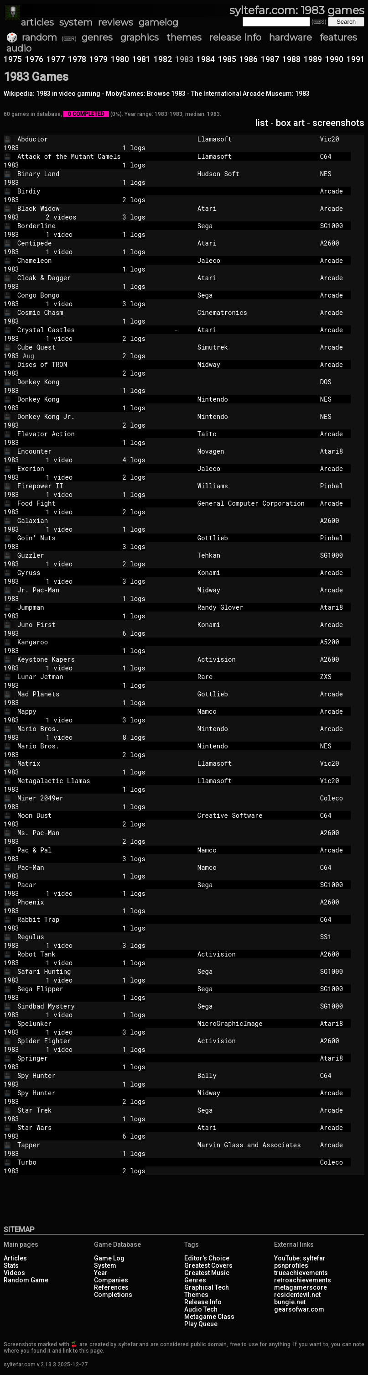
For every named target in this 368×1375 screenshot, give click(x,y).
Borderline (94, 225)
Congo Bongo (94, 295)
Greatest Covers (208, 1265)
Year (101, 1272)
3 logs (89, 546)
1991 (356, 59)
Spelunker (94, 1023)
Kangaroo (94, 642)
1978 (77, 59)
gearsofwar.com (299, 1309)
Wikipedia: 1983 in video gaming (52, 93)
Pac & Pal (94, 850)
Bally (254, 1075)
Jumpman (94, 607)
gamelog (158, 22)
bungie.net (290, 1302)
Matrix (94, 763)
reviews (115, 22)
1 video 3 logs (89, 303)
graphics (139, 37)
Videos (14, 1272)
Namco (254, 711)
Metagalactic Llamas (94, 780)
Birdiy (94, 191)
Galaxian (94, 520)
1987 (270, 59)
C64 (331, 156)
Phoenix (94, 902)
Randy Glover (254, 607)
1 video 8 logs (89, 737)
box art (290, 122)
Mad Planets (94, 694)
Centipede (94, 243)
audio (18, 48)
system (76, 22)
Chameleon (94, 260)
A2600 (331, 243)
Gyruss (94, 572)
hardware (290, 37)
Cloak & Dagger (94, 277)
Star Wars (94, 1127)
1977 (56, 59)
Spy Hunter (94, 1075)
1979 (98, 59)
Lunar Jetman (94, 676)
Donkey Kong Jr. (94, 416)
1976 (34, 59)
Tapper (94, 1144)
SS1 (331, 936)
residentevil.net (297, 1294)
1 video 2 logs (89, 338)
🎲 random (31, 37)
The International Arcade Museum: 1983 (250, 93)
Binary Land (94, 173)
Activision (254, 659)
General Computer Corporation (254, 503)
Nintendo (254, 399)
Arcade (331, 191)
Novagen (254, 451)
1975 (13, 59)
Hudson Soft (254, 173)
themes (184, 37)
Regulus (94, 936)
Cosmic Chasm (94, 312)
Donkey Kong (94, 381)
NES (331, 173)
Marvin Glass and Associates (254, 1144)
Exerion (94, 468)
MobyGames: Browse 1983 (146, 93)
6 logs (89, 633)
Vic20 (331, 139)
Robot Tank (94, 954)
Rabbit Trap (94, 919)
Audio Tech (201, 1309)
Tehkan (254, 555)
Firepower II (94, 485)
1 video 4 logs (89, 459)
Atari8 (331, 451)
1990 (334, 59)
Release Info (203, 1302)
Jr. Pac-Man (94, 590)
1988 (291, 59)
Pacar (94, 884)
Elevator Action (94, 433)
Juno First (94, 624)
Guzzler (94, 555)
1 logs (89, 147)
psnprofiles (291, 1265)
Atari (254, 208)
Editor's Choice (206, 1258)
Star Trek (94, 1110)
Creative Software (254, 815)
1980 (120, 59)
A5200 (331, 642)
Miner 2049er (94, 798)
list (261, 122)
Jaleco (254, 260)
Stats (11, 1265)
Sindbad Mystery (94, 1006)
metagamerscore (300, 1287)
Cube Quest (94, 347)
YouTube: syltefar (300, 1258)
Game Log (109, 1258)
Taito (254, 433)
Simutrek (254, 347)
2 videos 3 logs (89, 217)
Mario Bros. (94, 728)
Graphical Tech (206, 1287)
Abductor (94, 139)
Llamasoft (254, 139)
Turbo (94, 1162)
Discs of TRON (94, 364)
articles (37, 22)
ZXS (331, 676)
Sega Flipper (94, 988)
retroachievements (302, 1280)
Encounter (94, 451)
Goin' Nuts (94, 537)
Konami (254, 572)
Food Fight (94, 503)
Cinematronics (254, 312)
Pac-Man (94, 867)
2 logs (89, 199)
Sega (254, 225)
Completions (113, 1294)
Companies (111, 1280)
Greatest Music (206, 1272)
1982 (163, 59)
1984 (206, 59)
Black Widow (94, 208)
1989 (313, 59)
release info (235, 37)
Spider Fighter (94, 1040)
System (105, 1265)
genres (97, 37)
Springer (94, 1058)
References (111, 1287)
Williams (254, 485)
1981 (141, 59)
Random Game (26, 1280)
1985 (227, 59)
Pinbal (331, 485)
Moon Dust (94, 815)
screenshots (338, 122)
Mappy (94, 711)
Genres (195, 1280)
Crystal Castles (94, 329)
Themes (196, 1294)
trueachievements (301, 1272)
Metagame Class (209, 1316)
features (338, 37)
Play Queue (201, 1324)
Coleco (331, 798)
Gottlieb (254, 537)
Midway (254, 364)
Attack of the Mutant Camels (94, 156)
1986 (248, 59)
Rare (254, 676)
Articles (15, 1258)
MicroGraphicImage (254, 1023)
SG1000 (331, 225)
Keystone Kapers (94, 659)
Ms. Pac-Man (94, 832)
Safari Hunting (94, 971)
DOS (331, 381)
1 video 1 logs (89, 234)
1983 (11, 147)
